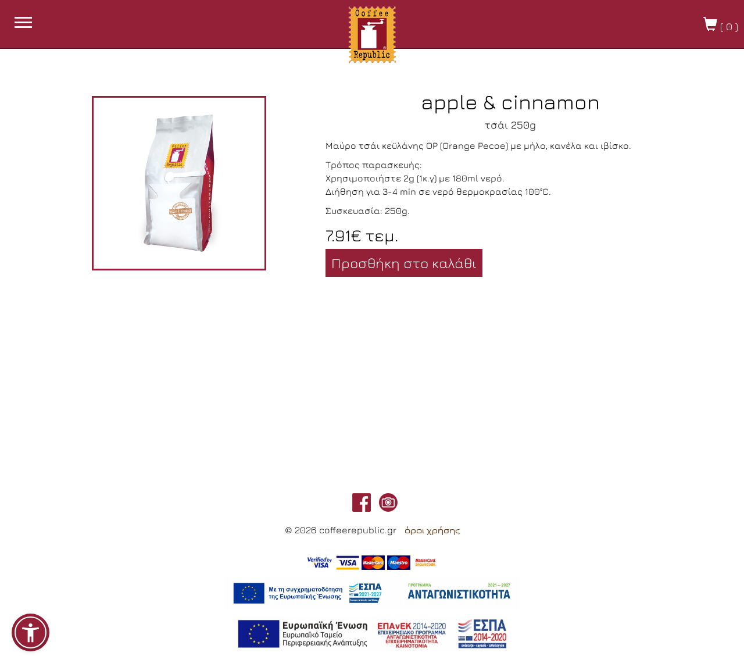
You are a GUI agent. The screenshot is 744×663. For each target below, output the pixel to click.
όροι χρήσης (432, 530)
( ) (720, 25)
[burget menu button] (23, 24)
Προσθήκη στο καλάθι (404, 263)
